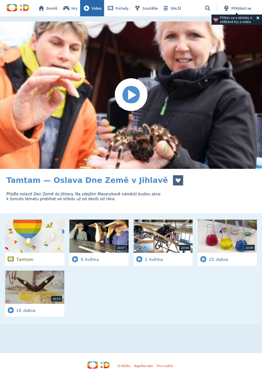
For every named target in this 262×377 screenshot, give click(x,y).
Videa (92, 8)
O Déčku (124, 365)
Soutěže (146, 8)
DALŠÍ (171, 8)
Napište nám (143, 365)
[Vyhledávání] (207, 8)
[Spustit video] (131, 95)
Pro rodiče (165, 365)
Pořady (118, 8)
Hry (70, 8)
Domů (47, 8)
